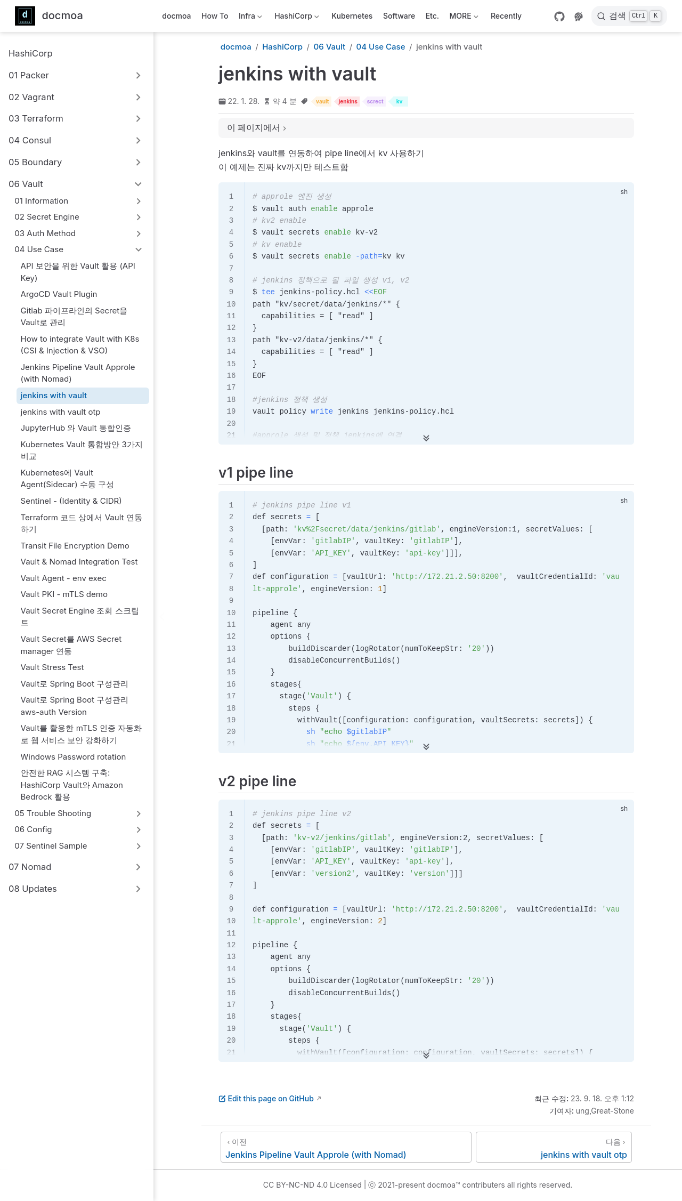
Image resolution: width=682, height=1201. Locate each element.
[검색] (629, 16)
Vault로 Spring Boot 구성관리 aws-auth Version (75, 706)
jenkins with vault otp (61, 412)
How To (215, 15)
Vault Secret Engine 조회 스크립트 (80, 617)
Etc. (432, 15)
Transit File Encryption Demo (75, 546)
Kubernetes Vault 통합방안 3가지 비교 (82, 450)
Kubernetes (351, 15)
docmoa (176, 15)
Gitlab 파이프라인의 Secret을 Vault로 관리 (74, 316)
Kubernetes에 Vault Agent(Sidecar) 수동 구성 (68, 478)
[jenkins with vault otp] (554, 1147)
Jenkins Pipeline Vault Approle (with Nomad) (78, 373)
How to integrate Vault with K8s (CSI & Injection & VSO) (80, 345)
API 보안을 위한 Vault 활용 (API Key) (78, 272)
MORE (462, 18)
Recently (506, 15)
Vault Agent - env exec (64, 578)
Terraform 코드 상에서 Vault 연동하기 (81, 523)
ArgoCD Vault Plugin (59, 294)
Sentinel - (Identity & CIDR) (71, 501)
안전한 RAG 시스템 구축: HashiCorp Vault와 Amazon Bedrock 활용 (72, 785)
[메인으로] (49, 16)
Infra (249, 18)
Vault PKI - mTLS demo (64, 594)
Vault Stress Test (52, 667)
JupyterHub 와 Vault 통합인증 (76, 428)
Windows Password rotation (73, 757)
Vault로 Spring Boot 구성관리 (75, 684)
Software (399, 15)
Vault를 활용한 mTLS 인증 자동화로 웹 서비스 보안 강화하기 (81, 734)
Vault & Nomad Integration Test (79, 562)
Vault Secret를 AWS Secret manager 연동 (71, 645)
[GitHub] (559, 16)
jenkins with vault (54, 395)
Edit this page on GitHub (266, 1098)
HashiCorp (296, 18)
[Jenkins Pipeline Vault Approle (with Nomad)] (346, 1147)
